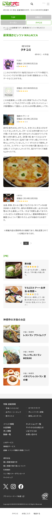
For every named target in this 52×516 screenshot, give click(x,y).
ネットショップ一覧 (33, 424)
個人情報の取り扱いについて (14, 466)
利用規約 (6, 470)
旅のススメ (10, 416)
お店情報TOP (15, 28)
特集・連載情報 (9, 404)
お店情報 (7, 427)
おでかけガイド (34, 408)
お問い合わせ (31, 434)
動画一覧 (7, 434)
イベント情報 (8, 424)
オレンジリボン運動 (36, 412)
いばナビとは (31, 430)
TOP (13, 17)
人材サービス (8, 442)
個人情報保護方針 (10, 462)
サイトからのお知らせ (35, 427)
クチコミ (15, 513)
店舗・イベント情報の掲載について (16, 450)
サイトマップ (8, 477)
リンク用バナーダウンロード (14, 473)
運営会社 (6, 458)
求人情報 (7, 430)
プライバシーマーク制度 (12, 496)
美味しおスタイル (35, 416)
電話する (37, 513)
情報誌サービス (9, 446)
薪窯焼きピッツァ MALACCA (34, 28)
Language (41, 4)
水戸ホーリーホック (13, 412)
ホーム (5, 28)
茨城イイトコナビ (12, 408)
